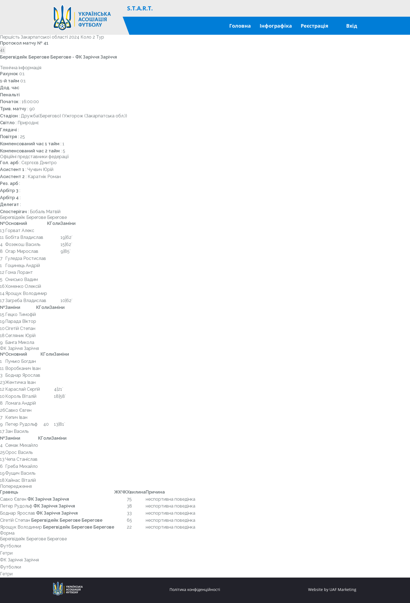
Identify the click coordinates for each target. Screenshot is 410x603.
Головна (240, 25)
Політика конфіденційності (195, 590)
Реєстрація (314, 25)
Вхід (351, 25)
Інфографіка (276, 25)
